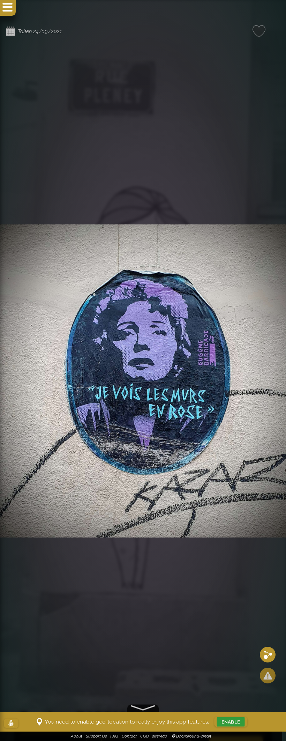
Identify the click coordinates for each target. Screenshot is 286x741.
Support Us (98, 736)
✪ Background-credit (192, 736)
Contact (131, 736)
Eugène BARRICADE (87, 705)
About (78, 736)
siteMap (161, 736)
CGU (146, 736)
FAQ (116, 736)
